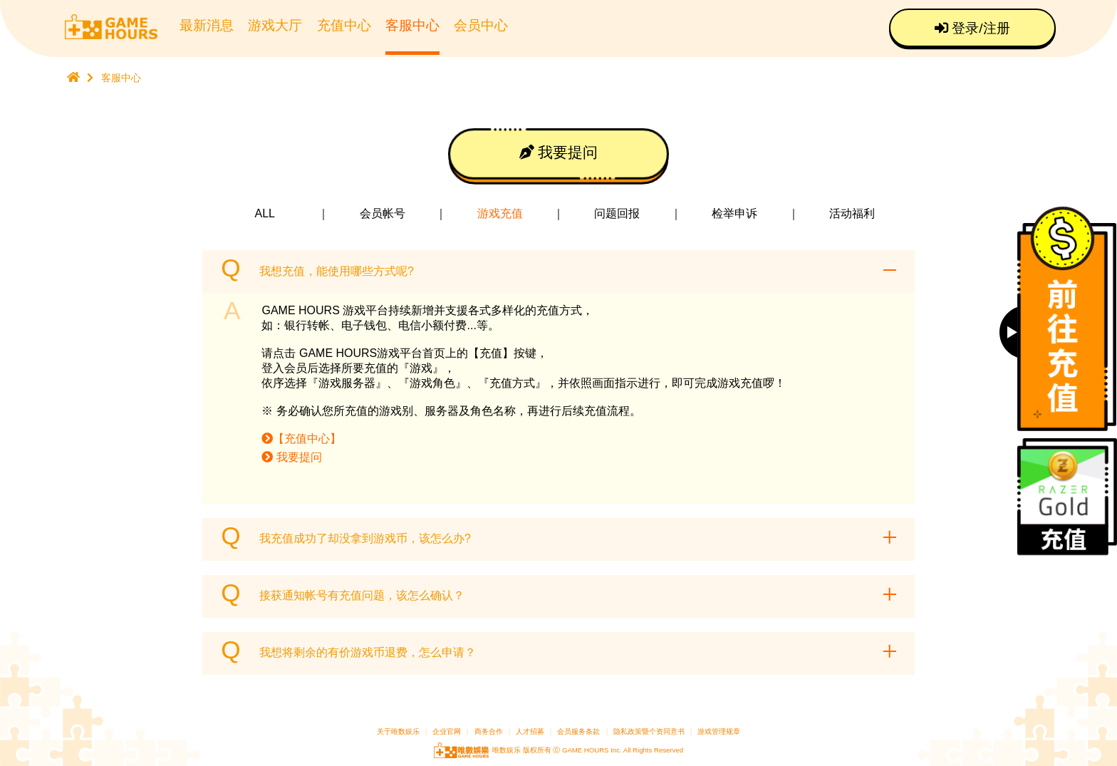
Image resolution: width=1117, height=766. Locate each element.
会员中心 (481, 25)
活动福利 (852, 213)
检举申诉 (734, 213)
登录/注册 (972, 28)
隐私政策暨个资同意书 (649, 731)
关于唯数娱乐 (398, 731)
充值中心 (344, 25)
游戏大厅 (275, 25)
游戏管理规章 (718, 731)
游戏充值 (500, 213)
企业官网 (446, 731)
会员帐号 (382, 213)
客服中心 (412, 25)
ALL (265, 213)
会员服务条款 (578, 731)
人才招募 (531, 731)
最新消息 (207, 25)
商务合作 (488, 731)
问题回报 (617, 213)
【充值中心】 (301, 439)
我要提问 (558, 152)
